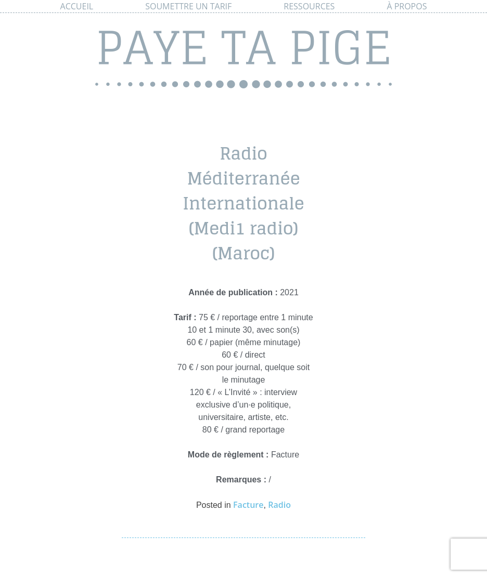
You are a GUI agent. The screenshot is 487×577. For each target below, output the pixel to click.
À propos (407, 6)
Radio (279, 504)
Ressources (309, 6)
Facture (248, 504)
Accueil (77, 6)
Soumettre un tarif (188, 6)
